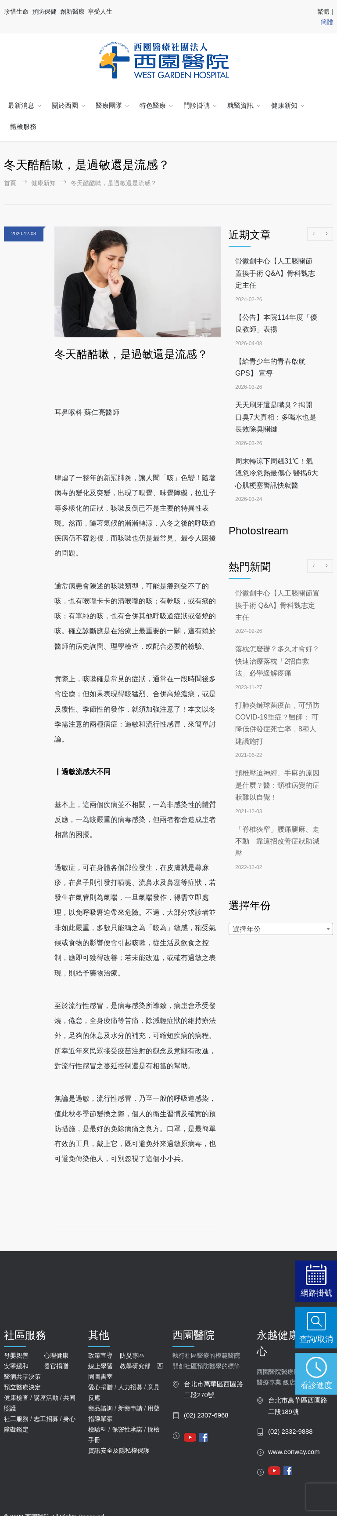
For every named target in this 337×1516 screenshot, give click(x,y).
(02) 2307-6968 (206, 1415)
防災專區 (132, 1355)
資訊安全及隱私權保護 (119, 1450)
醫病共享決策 (22, 1376)
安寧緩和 (16, 1366)
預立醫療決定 (22, 1387)
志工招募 (46, 1418)
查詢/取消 (316, 1339)
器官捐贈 (56, 1366)
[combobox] (281, 929)
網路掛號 (316, 1292)
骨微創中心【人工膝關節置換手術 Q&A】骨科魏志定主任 (275, 273)
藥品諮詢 (100, 1408)
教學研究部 (135, 1366)
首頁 (10, 183)
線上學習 (100, 1366)
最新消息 (21, 105)
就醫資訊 (240, 105)
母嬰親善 (16, 1355)
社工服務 (16, 1418)
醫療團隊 (109, 105)
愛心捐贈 (100, 1387)
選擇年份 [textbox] (247, 929)
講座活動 (46, 1397)
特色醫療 (153, 105)
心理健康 (56, 1355)
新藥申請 (130, 1408)
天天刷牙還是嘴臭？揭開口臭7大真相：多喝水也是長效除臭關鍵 (275, 417)
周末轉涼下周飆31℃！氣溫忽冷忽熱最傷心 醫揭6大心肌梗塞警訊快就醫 (276, 473)
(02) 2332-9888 (290, 1431)
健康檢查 (16, 1397)
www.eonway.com (294, 1451)
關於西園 (65, 105)
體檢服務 (23, 126)
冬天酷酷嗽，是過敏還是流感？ (131, 354)
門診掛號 (196, 105)
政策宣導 (100, 1355)
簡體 (327, 22)
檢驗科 (97, 1429)
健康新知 (284, 105)
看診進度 (316, 1385)
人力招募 (130, 1387)
